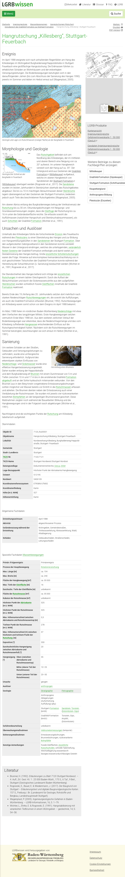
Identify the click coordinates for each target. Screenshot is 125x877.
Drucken (116, 27)
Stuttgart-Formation (64, 181)
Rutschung (7, 207)
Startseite (6, 24)
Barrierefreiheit (97, 870)
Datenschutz (96, 858)
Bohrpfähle (46, 740)
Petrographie (67, 691)
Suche (116, 13)
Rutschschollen (48, 748)
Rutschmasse (19, 594)
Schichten (13, 221)
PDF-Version (114, 30)
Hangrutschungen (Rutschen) (62, 24)
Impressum (95, 851)
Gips (76, 711)
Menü (8, 13)
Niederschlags (9, 364)
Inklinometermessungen (51, 730)
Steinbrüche (69, 191)
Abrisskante (26, 602)
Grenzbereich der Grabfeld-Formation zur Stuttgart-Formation (29, 27)
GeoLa (57, 466)
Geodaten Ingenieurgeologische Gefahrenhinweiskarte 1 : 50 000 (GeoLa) (104, 149)
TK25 (5, 457)
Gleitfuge (49, 211)
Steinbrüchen (8, 284)
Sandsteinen (44, 240)
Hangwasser (31, 324)
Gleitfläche (21, 585)
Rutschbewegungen (36, 297)
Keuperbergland (97, 189)
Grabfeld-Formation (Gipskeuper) (106, 177)
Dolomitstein (67, 711)
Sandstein (66, 708)
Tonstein (75, 708)
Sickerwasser (28, 364)
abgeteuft (7, 380)
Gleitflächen (48, 284)
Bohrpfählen (19, 397)
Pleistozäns (21, 237)
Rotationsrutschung (50, 567)
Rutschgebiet (47, 154)
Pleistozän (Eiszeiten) (100, 200)
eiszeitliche (51, 254)
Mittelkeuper (56, 174)
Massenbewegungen (38, 24)
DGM (63, 466)
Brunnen (35, 374)
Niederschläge (65, 311)
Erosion (58, 234)
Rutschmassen (63, 387)
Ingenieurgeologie (20, 24)
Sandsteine (68, 184)
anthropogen (47, 686)
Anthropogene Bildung (101, 194)
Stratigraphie (47, 691)
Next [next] (121, 108)
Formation (36, 221)
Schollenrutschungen (68, 254)
